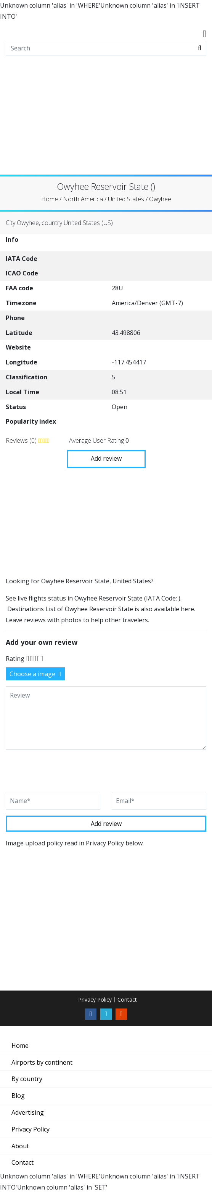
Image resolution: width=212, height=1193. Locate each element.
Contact (127, 999)
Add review (106, 458)
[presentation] (64, 771)
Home (20, 1045)
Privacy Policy (95, 999)
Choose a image (35, 674)
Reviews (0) (22, 440)
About (20, 1146)
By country (26, 1079)
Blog (18, 1095)
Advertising (27, 1112)
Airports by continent (41, 1062)
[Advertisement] (106, 121)
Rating (15, 658)
